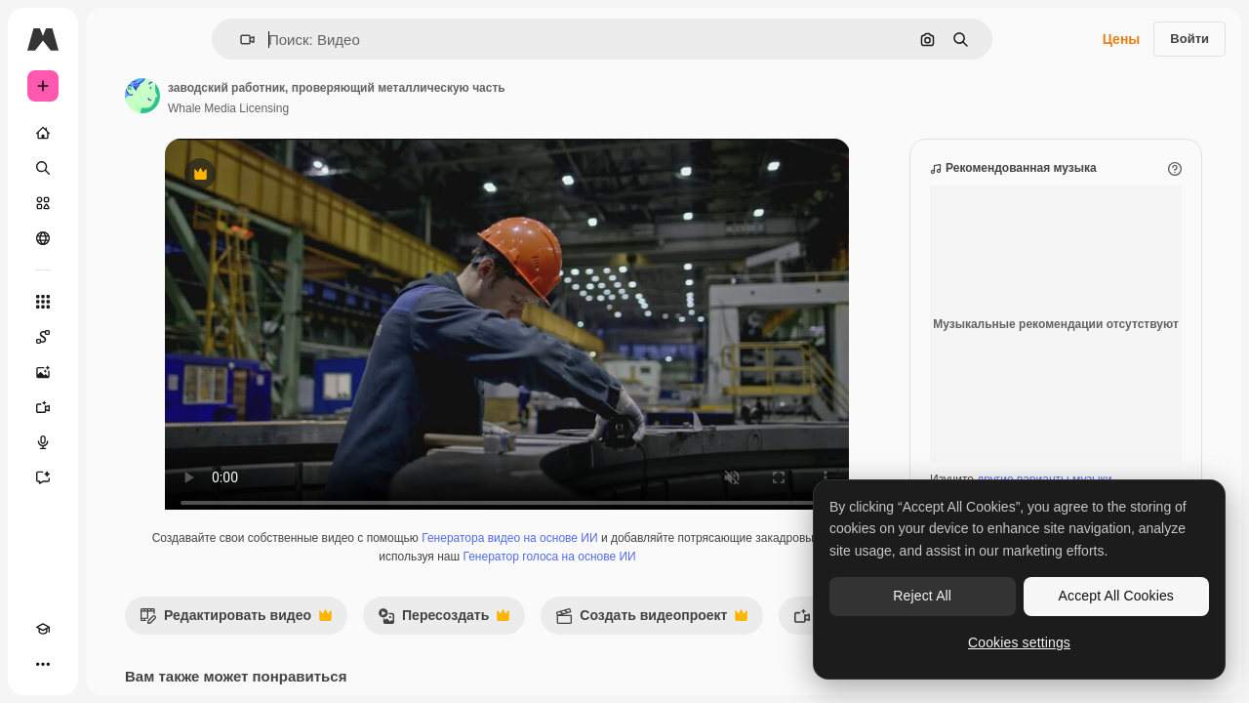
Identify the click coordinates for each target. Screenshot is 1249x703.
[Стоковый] (117, 203)
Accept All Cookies (1116, 595)
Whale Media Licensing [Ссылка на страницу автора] (376, 108)
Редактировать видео (384, 640)
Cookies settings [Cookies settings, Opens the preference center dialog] (1019, 642)
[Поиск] (117, 168)
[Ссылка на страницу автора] (290, 95)
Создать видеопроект (800, 640)
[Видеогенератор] (117, 407)
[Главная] (117, 132)
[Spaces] (117, 336)
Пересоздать (592, 640)
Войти (1189, 38)
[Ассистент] (117, 477)
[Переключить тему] (78, 664)
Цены (1122, 39)
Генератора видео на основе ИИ (639, 557)
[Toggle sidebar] (191, 39)
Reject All (922, 595)
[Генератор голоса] (117, 442)
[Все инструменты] (117, 301)
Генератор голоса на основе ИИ (678, 576)
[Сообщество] (117, 238)
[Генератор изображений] (117, 372)
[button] (314, 39)
